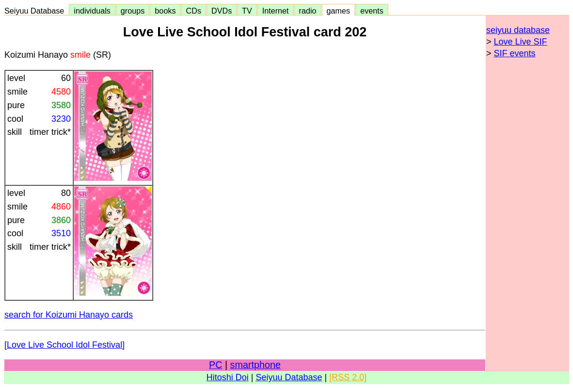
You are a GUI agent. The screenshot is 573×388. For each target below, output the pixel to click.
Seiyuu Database (36, 10)
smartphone (255, 364)
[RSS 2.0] (347, 377)
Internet (275, 10)
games (338, 10)
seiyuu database (518, 30)
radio (308, 10)
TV (247, 10)
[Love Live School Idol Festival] (64, 345)
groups (132, 10)
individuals (92, 10)
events (372, 10)
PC (215, 364)
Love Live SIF (520, 42)
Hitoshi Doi (228, 377)
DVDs (221, 10)
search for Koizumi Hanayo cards (68, 315)
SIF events (515, 53)
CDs (194, 10)
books (165, 10)
